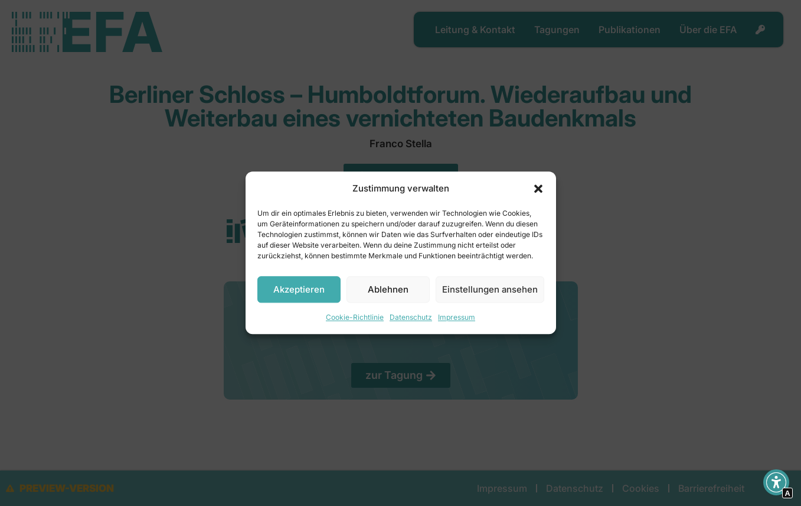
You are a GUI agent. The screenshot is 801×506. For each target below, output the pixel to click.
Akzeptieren (299, 289)
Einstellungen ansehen (490, 289)
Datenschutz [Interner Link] (411, 317)
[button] (538, 188)
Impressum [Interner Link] (456, 317)
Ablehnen (388, 289)
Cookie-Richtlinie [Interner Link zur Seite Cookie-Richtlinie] (355, 317)
